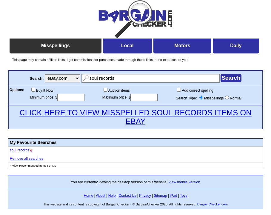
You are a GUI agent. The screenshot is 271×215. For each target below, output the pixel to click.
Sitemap (160, 196)
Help (112, 196)
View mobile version (184, 182)
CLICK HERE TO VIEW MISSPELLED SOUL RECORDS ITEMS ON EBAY (135, 116)
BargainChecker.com (212, 204)
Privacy (145, 196)
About (100, 196)
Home (88, 196)
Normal (235, 98)
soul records (19, 150)
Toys (183, 196)
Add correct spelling (197, 90)
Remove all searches (26, 158)
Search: (37, 78)
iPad (173, 196)
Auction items (119, 90)
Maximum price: (115, 97)
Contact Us (127, 196)
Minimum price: (43, 97)
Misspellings (214, 98)
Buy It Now (44, 90)
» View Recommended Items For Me (33, 165)
